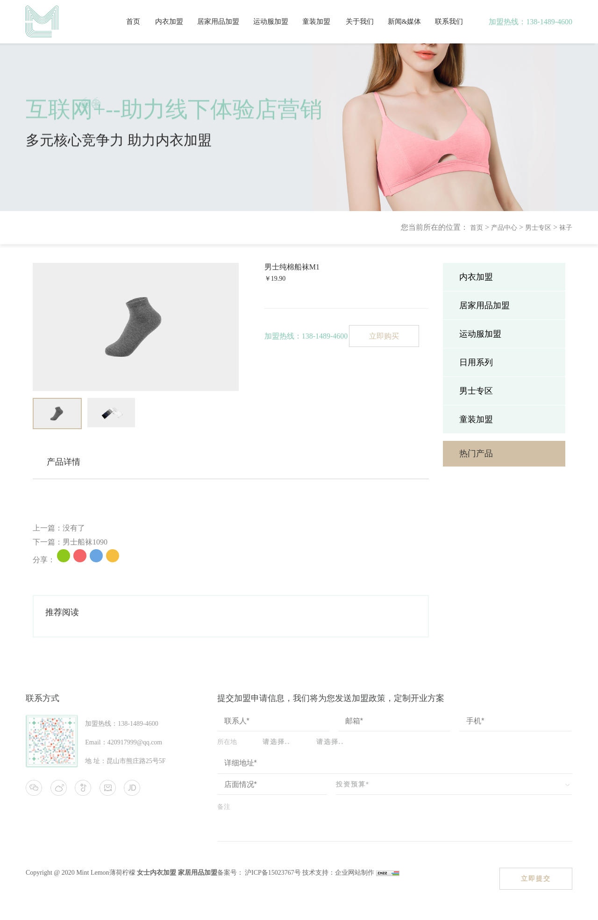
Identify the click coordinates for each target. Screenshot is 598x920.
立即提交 (536, 878)
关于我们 (360, 21)
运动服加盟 (270, 21)
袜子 (565, 227)
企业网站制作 (355, 872)
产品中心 (504, 227)
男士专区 (538, 227)
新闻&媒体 (404, 21)
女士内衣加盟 (156, 872)
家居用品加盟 (197, 872)
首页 (133, 21)
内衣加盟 (169, 21)
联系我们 (449, 21)
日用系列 (476, 362)
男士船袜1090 (85, 542)
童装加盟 (316, 21)
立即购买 (384, 336)
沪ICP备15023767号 (272, 872)
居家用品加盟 (218, 21)
